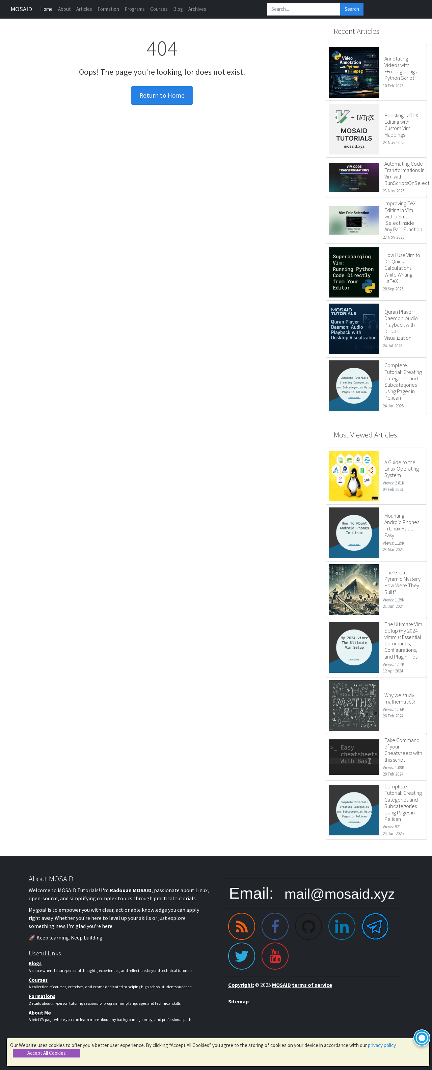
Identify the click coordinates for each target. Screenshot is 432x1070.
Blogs (35, 963)
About (64, 9)
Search (352, 9)
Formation (108, 9)
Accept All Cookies (46, 1053)
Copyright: (241, 984)
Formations (42, 996)
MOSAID (21, 9)
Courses (159, 9)
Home (46, 9)
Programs (135, 9)
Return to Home (162, 95)
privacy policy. (382, 1045)
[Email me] (312, 893)
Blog (178, 9)
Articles (84, 9)
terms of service (312, 984)
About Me (40, 1012)
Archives (197, 9)
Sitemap (238, 1001)
